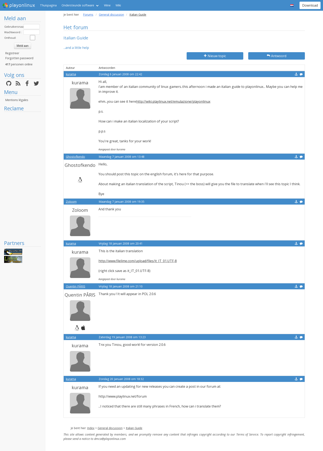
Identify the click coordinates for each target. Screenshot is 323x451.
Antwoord (276, 56)
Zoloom (71, 202)
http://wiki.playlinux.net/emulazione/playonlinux (173, 101)
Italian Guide (134, 428)
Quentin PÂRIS (75, 286)
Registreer (12, 53)
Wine (107, 5)
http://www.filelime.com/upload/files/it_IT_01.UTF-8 (137, 261)
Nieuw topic (215, 56)
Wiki (118, 5)
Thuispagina (48, 5)
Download (310, 5)
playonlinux (18, 5)
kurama (71, 74)
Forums (88, 14)
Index (90, 428)
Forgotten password (19, 58)
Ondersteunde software (78, 5)
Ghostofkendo (75, 157)
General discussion (111, 14)
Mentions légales (16, 100)
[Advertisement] (22, 176)
